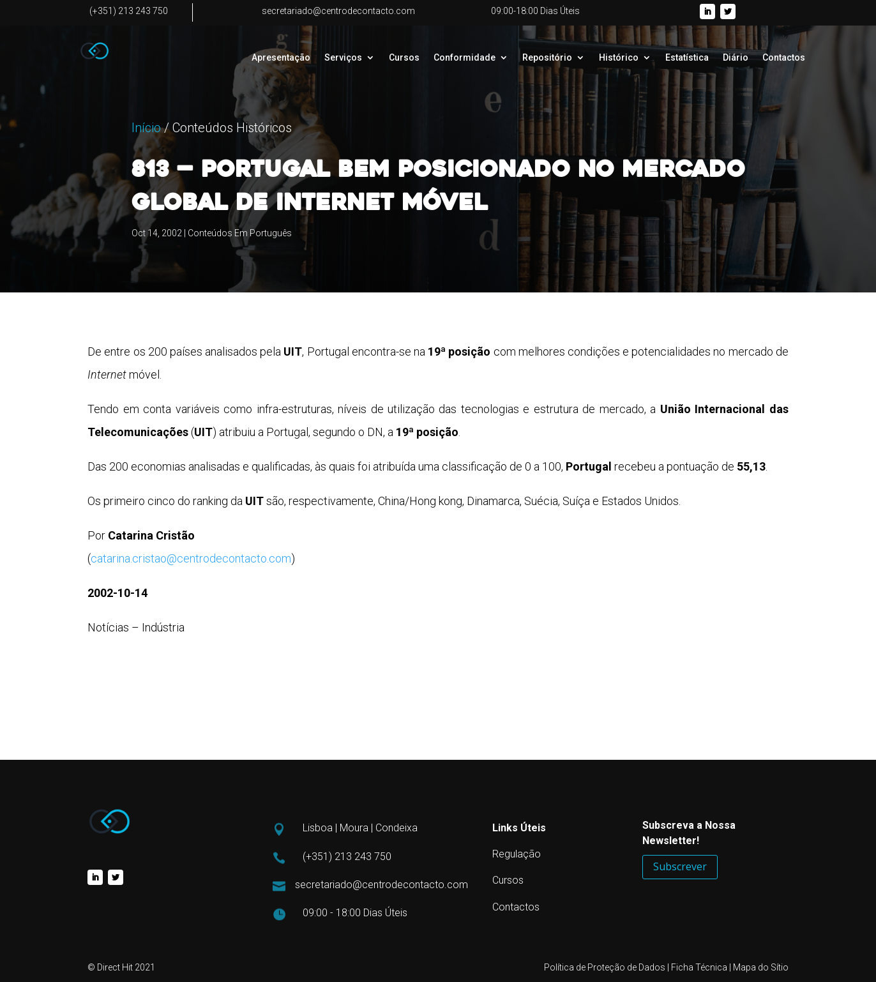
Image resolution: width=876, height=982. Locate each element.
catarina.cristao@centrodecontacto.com (191, 558)
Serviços (343, 58)
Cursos (404, 58)
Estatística (687, 58)
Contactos (783, 58)
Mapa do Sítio (761, 967)
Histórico (618, 58)
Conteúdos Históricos (232, 200)
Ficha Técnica (699, 967)
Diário (735, 58)
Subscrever (680, 866)
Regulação (516, 854)
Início (146, 200)
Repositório (547, 58)
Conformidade (464, 58)
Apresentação (281, 58)
